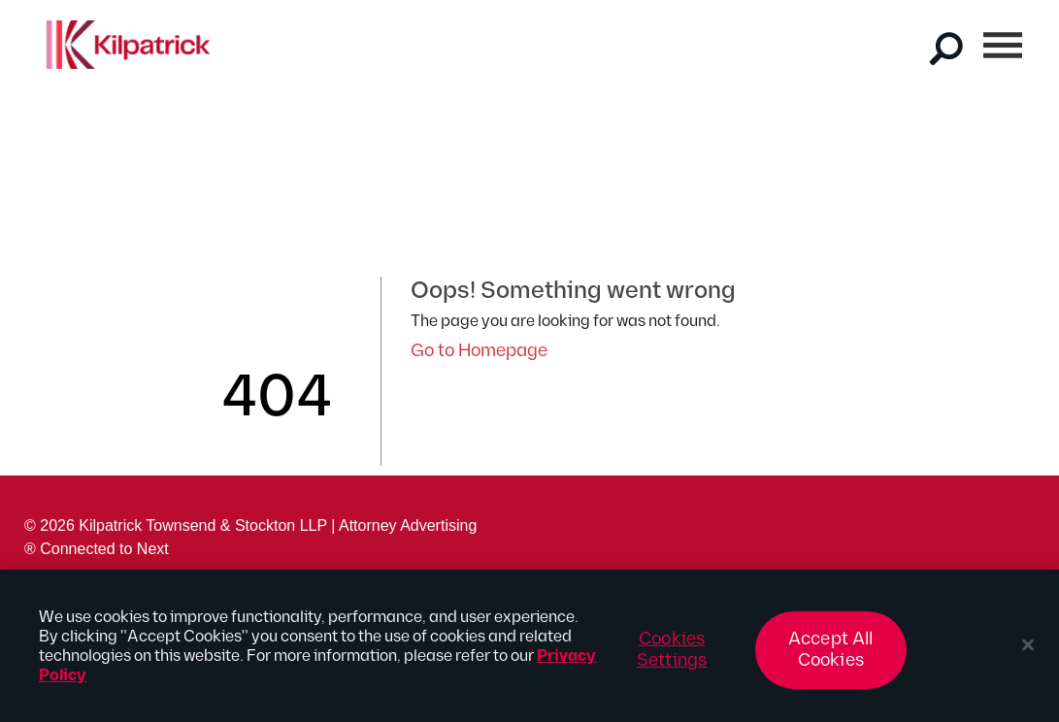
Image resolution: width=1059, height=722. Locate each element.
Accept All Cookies (831, 657)
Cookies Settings (672, 657)
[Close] (1028, 653)
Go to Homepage (479, 351)
